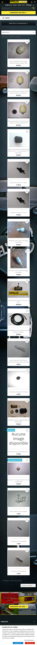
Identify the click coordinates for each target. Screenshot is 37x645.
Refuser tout (30, 643)
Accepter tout (18, 643)
